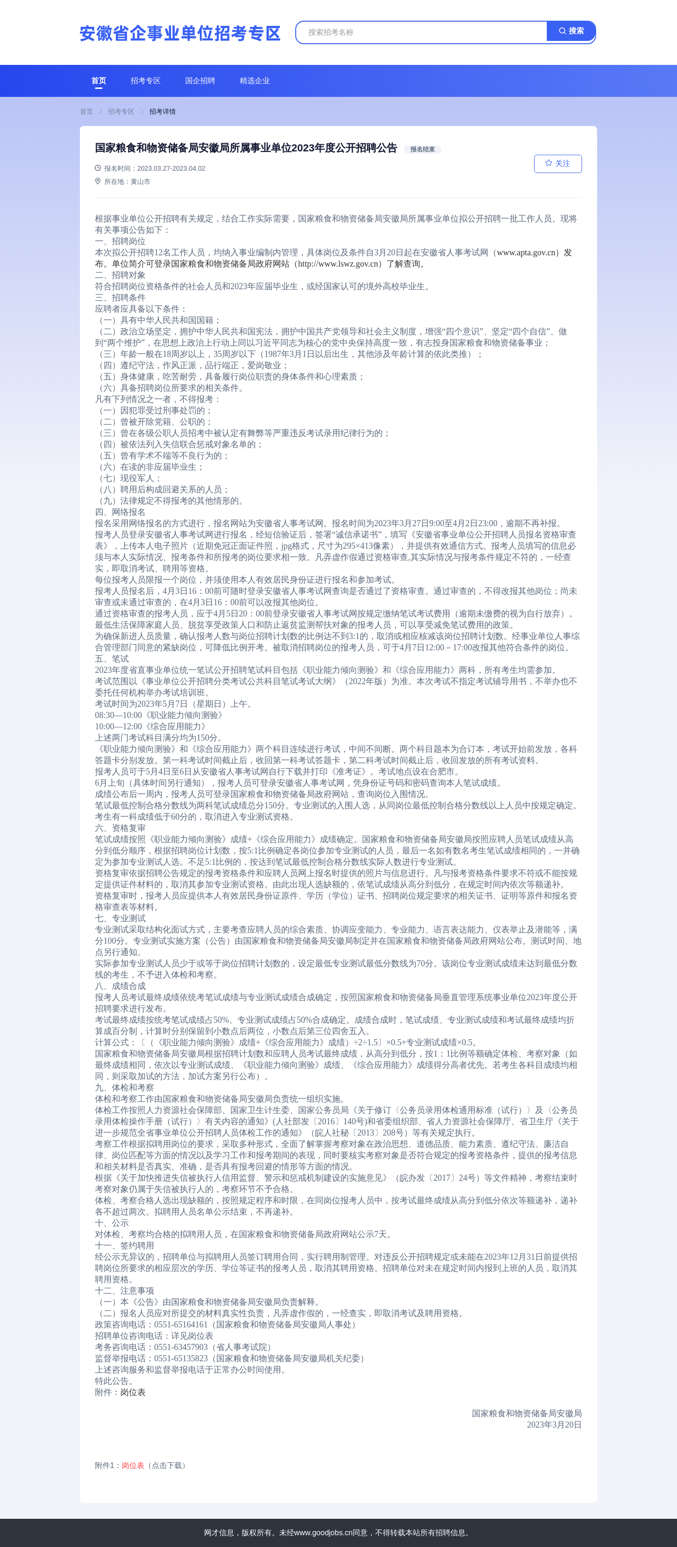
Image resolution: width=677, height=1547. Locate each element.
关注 (562, 163)
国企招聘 (200, 81)
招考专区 (146, 81)
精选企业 (255, 81)
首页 (98, 81)
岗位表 (133, 1392)
